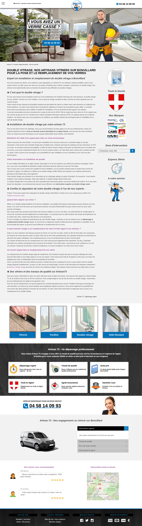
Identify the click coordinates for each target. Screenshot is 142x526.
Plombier (19, 519)
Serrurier (27, 519)
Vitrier (18, 522)
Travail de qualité (85, 441)
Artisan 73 (10, 64)
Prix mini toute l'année (87, 446)
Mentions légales (55, 522)
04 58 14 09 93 (124, 4)
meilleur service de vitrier (15, 195)
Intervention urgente (86, 428)
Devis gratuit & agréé (87, 450)
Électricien (26, 522)
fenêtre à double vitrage (17, 267)
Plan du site (49, 519)
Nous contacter (59, 519)
